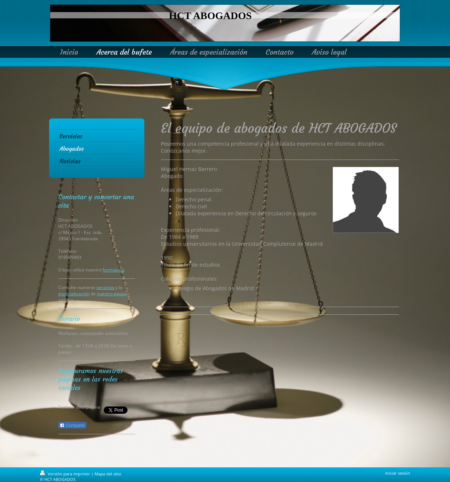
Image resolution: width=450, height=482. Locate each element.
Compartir (72, 425)
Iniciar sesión (397, 473)
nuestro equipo (112, 294)
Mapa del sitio (108, 473)
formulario (113, 270)
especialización (73, 294)
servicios (105, 287)
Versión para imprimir (65, 473)
